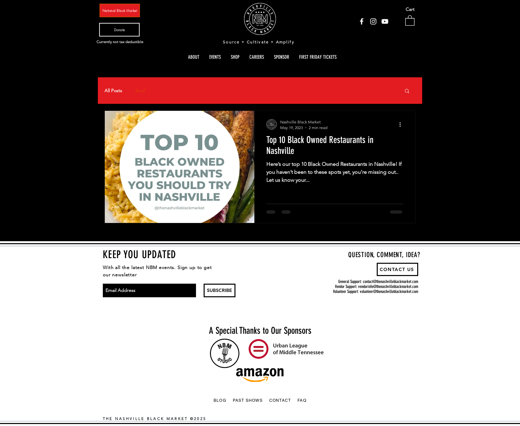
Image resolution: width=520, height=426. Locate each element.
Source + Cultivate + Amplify (258, 41)
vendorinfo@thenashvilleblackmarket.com (388, 286)
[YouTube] (385, 21)
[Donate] (119, 29)
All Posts (113, 91)
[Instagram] (373, 21)
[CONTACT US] (397, 269)
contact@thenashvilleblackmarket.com (390, 281)
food (140, 91)
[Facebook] (362, 21)
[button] (410, 20)
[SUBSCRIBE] (219, 290)
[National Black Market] (119, 10)
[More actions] (402, 124)
